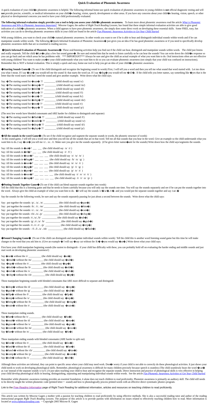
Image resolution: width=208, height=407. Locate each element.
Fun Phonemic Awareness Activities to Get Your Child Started (128, 31)
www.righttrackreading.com (25, 401)
